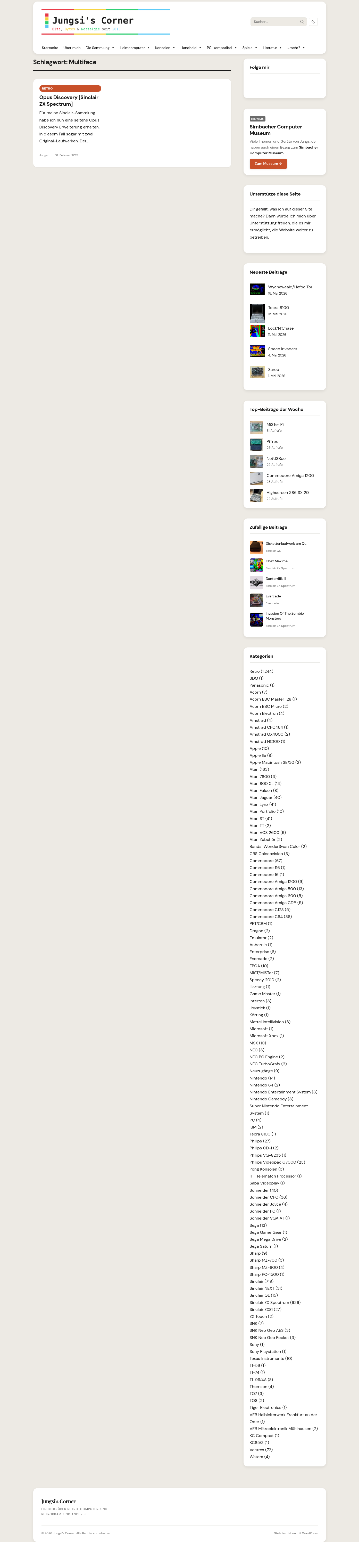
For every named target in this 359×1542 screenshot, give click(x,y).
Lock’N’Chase (281, 328)
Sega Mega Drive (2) (269, 1239)
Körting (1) (259, 1015)
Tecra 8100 (278, 307)
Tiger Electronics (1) (268, 1407)
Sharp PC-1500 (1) (267, 1274)
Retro (47, 88)
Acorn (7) (259, 692)
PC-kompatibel (222, 48)
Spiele (250, 48)
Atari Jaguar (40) (266, 797)
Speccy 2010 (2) (265, 980)
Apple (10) (259, 748)
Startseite (50, 47)
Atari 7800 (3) (263, 776)
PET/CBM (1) (261, 923)
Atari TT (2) (260, 825)
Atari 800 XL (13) (266, 783)
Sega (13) (258, 1225)
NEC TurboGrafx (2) (268, 1064)
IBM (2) (256, 1127)
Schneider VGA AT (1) (270, 1218)
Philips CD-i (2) (264, 1148)
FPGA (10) (259, 966)
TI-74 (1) (257, 1372)
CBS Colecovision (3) (270, 853)
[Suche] (274, 22)
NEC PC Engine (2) (267, 1057)
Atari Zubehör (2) (266, 839)
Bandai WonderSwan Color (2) (278, 846)
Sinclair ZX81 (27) (266, 1309)
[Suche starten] (301, 22)
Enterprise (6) (263, 951)
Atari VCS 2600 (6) (268, 832)
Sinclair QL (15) (264, 1295)
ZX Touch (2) (262, 1316)
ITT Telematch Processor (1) (276, 1176)
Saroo (273, 369)
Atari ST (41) (261, 818)
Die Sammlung (100, 48)
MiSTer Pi (275, 424)
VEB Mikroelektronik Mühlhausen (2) (284, 1428)
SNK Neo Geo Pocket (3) (273, 1337)
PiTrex (272, 441)
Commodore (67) (266, 860)
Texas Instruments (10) (271, 1358)
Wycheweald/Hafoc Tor (290, 287)
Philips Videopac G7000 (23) (277, 1162)
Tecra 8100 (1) (263, 1134)
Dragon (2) (260, 931)
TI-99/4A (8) (261, 1379)
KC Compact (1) (264, 1435)
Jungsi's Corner (64, 1533)
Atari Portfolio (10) (267, 811)
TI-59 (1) (258, 1365)
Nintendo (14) (262, 1078)
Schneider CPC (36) (268, 1197)
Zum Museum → (268, 163)
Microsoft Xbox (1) (267, 1035)
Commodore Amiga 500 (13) (277, 888)
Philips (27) (260, 1141)
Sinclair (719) (262, 1281)
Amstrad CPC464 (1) (269, 727)
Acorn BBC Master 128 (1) (273, 699)
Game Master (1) (265, 993)
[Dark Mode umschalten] (313, 22)
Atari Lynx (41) (263, 804)
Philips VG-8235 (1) (268, 1155)
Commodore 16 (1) (267, 874)
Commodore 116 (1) (268, 867)
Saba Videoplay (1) (267, 1183)
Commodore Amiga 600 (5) (276, 895)
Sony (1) (257, 1344)
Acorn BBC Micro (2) (269, 706)
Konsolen (165, 48)
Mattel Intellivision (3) (270, 1022)
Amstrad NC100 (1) (267, 741)
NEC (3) (257, 1050)
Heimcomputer (135, 48)
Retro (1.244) (261, 671)
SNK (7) (257, 1323)
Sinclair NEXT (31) (266, 1288)
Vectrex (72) (261, 1449)
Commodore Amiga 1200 (290, 475)
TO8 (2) (257, 1400)
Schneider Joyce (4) (269, 1204)
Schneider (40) (264, 1190)
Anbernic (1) (261, 944)
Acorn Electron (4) (267, 713)
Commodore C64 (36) (271, 916)
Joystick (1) (260, 1008)
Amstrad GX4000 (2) (270, 734)
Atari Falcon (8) (264, 790)
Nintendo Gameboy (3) (272, 1099)
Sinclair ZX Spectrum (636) (275, 1302)
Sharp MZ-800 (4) (267, 1267)
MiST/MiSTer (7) (264, 973)
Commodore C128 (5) (270, 909)
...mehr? (296, 48)
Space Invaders (282, 349)
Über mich (72, 47)
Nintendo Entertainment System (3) (284, 1092)
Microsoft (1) (261, 1029)
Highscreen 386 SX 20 (288, 492)
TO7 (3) (257, 1393)
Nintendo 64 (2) (265, 1085)
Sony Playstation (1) (268, 1351)
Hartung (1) (260, 986)
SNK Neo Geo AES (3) (270, 1330)
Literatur (272, 48)
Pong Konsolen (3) (267, 1169)
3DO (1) (257, 678)
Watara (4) (260, 1456)
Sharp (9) (258, 1253)
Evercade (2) (262, 958)
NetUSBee (276, 458)
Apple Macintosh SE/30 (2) (275, 762)
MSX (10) (258, 1043)
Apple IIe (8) (261, 755)
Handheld (191, 48)
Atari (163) (259, 769)
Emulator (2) (261, 937)
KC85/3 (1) (259, 1442)
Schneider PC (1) (265, 1211)
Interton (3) (260, 1001)
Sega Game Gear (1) (268, 1232)
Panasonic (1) (262, 685)
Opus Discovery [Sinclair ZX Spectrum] (68, 100)
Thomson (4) (262, 1386)
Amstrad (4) (261, 720)
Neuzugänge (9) (265, 1071)
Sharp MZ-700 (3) (267, 1260)
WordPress (310, 1533)
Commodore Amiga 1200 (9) (277, 881)
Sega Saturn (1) (264, 1246)
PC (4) (256, 1120)
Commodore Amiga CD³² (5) (276, 902)
